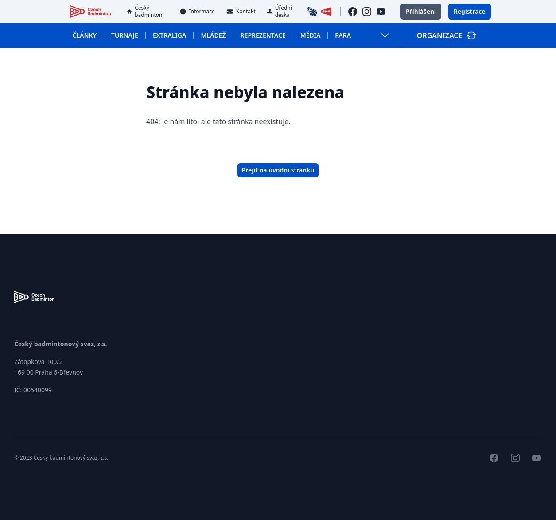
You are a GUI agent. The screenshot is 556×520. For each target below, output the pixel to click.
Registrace (470, 11)
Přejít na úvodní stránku (278, 170)
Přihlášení (421, 11)
